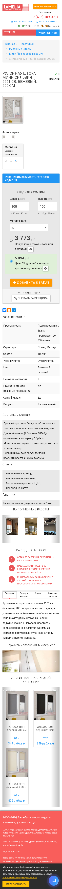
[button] (6, 529)
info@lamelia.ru (21, 22)
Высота (45, 198)
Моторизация (18, 220)
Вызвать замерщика (45, 6)
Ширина (17, 198)
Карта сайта (8, 858)
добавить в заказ (31, 283)
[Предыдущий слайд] (6, 661)
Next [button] (55, 690)
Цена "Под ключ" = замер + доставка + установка (32, 263)
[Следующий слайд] (55, 661)
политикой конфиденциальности (19, 877)
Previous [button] (6, 690)
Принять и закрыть (16, 883)
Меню (9, 32)
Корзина (47, 32)
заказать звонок (47, 22)
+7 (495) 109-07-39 (11, 851)
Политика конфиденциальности (31, 858)
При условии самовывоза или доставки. (34, 243)
